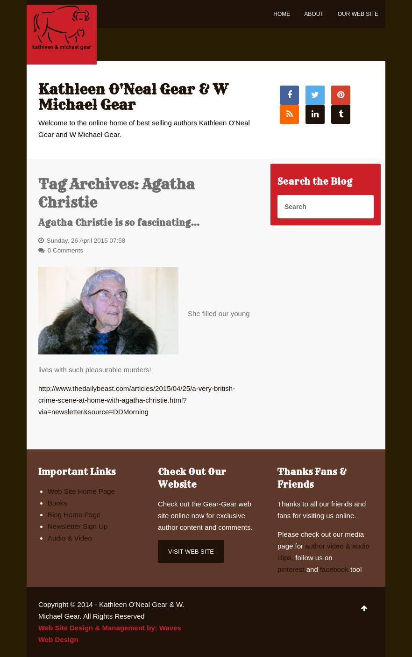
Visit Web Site (191, 551)
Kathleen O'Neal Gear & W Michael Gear (133, 97)
